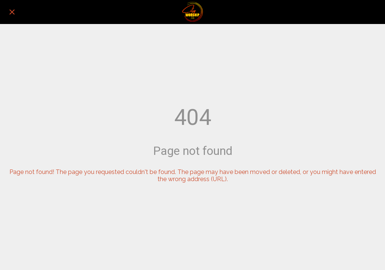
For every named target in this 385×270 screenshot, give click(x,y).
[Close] (12, 12)
